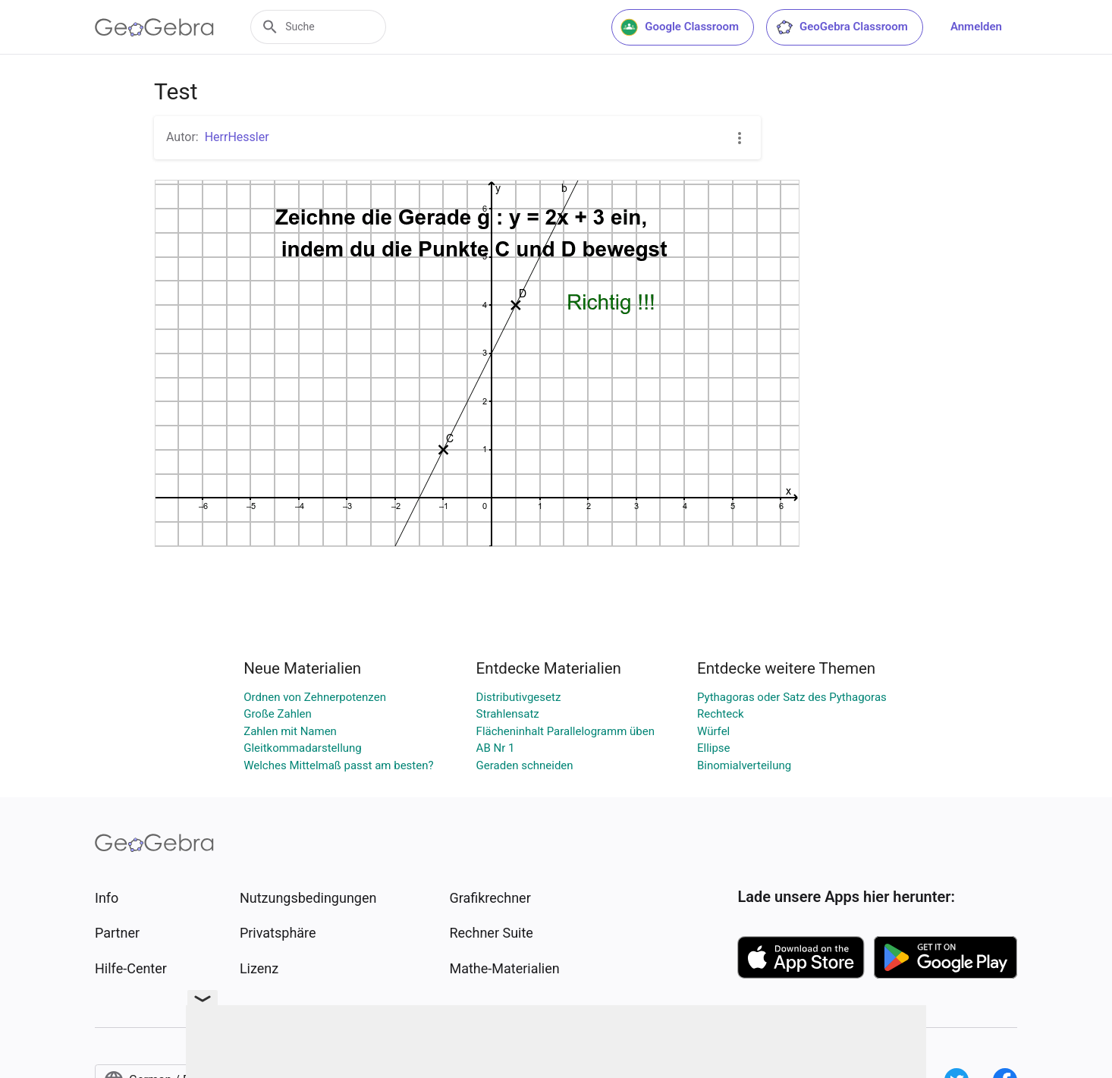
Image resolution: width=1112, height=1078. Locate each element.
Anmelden (976, 26)
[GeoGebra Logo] (154, 27)
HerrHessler (237, 137)
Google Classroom (679, 27)
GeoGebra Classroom (841, 27)
